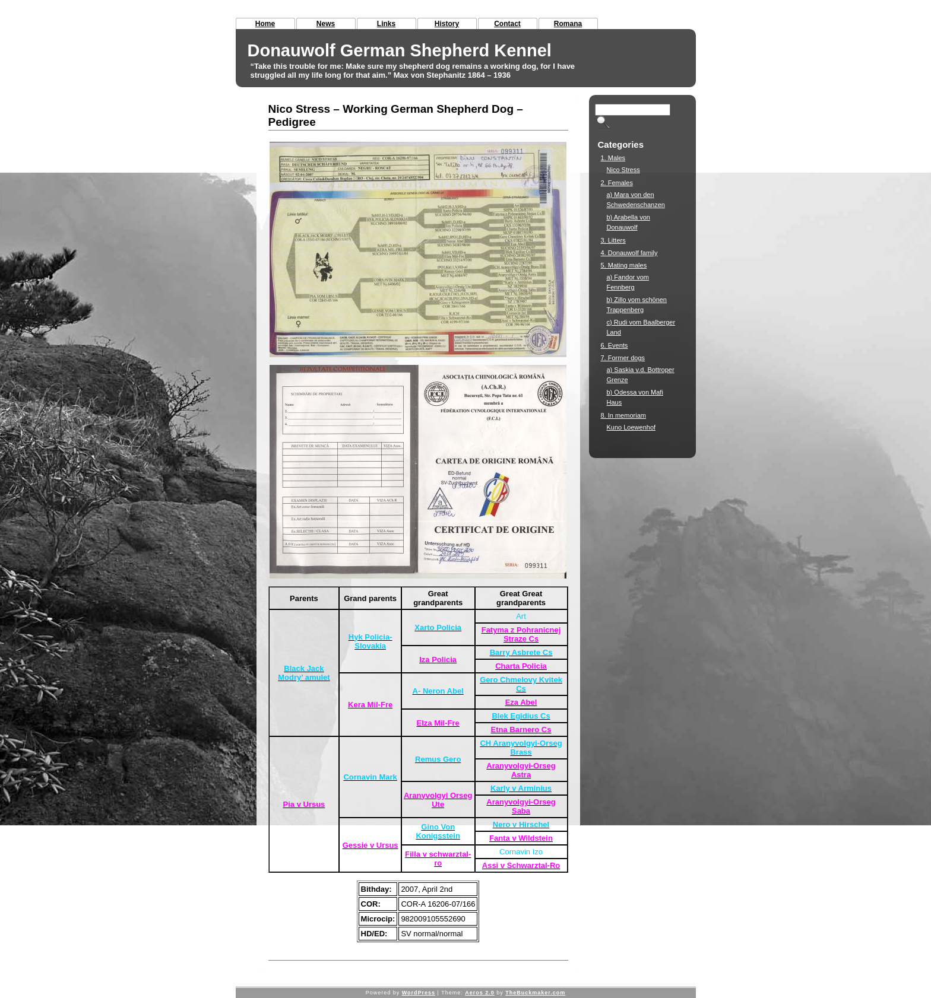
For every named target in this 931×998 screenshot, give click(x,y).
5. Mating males (624, 265)
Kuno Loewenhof (631, 427)
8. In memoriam (623, 415)
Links (386, 24)
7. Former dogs (623, 357)
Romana (568, 24)
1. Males (613, 157)
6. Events (614, 345)
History (447, 24)
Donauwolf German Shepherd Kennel (400, 50)
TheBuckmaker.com (535, 993)
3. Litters (613, 240)
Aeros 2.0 (480, 993)
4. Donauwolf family (629, 252)
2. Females (617, 182)
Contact (507, 24)
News (325, 24)
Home (265, 24)
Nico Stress (623, 169)
